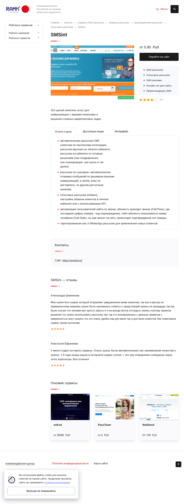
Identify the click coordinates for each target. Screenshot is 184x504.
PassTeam (104, 424)
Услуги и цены (63, 131)
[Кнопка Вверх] (178, 464)
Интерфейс (121, 131)
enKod (58, 424)
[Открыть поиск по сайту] (175, 9)
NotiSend (148, 424)
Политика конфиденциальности (70, 463)
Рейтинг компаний (19, 33)
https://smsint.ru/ (72, 260)
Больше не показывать (41, 491)
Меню (162, 9)
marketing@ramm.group (20, 463)
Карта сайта (101, 463)
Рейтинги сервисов (19, 38)
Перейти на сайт (159, 56)
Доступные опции (93, 131)
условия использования (57, 482)
